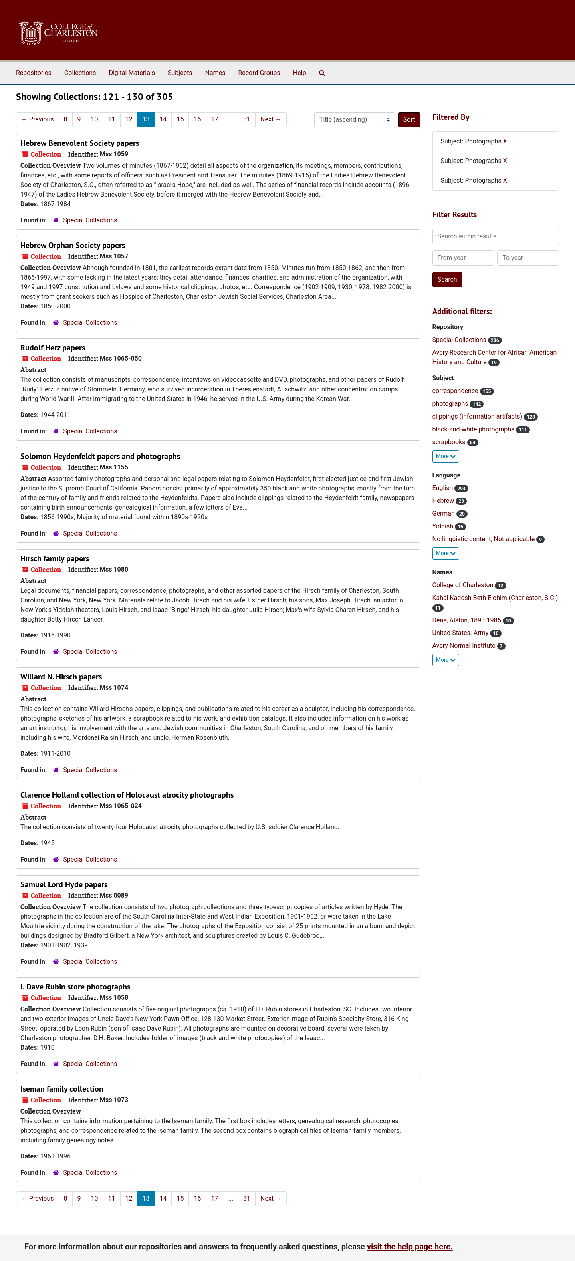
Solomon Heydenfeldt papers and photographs (100, 456)
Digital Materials (132, 73)
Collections (80, 73)
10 (94, 119)
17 (214, 119)
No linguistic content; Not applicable (484, 539)
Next (271, 119)
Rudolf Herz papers (52, 347)
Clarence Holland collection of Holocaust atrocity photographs (127, 795)
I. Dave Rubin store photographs (75, 986)
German (444, 513)
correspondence (456, 391)
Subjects (180, 73)
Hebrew (444, 500)
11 (111, 119)
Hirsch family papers (54, 558)
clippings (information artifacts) (478, 416)
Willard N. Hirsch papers (61, 676)
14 (163, 119)
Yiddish (443, 526)
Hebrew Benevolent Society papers (79, 143)
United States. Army (461, 633)
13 (146, 119)
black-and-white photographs (474, 429)
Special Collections (90, 220)
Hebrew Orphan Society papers (72, 245)
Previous (37, 119)
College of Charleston (463, 585)
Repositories (34, 73)
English (443, 488)
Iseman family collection (61, 1089)
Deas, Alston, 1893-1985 (467, 620)
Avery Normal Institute (464, 645)
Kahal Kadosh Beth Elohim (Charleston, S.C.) (495, 598)
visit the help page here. (410, 1246)
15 (180, 119)
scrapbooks (449, 442)
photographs (451, 403)
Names (215, 73)
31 (246, 119)
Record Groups (259, 73)
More (446, 456)
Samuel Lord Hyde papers (63, 884)
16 (197, 119)
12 (129, 119)
